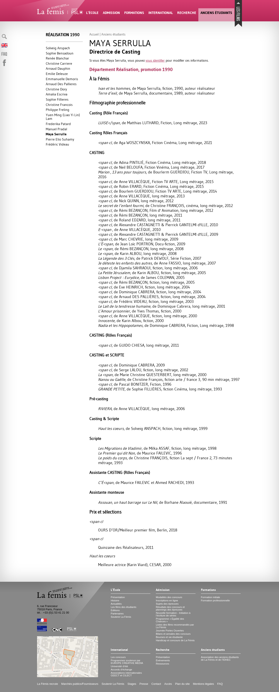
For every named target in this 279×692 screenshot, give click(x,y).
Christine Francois (59, 104)
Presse (144, 683)
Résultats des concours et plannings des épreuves (170, 608)
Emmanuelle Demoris (62, 79)
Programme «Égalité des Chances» (170, 620)
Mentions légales (203, 683)
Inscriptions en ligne (167, 600)
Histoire (115, 600)
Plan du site (182, 683)
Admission (111, 12)
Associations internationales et (126, 674)
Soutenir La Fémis (121, 617)
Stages (132, 683)
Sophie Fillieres (57, 99)
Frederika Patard (58, 124)
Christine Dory (56, 89)
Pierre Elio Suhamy (60, 139)
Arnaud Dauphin (58, 68)
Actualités (116, 603)
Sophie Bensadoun (59, 53)
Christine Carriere (59, 63)
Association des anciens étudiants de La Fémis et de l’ (220, 658)
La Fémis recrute (47, 683)
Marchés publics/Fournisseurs (79, 683)
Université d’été (119, 666)
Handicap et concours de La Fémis (175, 640)
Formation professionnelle (215, 600)
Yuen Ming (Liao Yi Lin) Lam (63, 117)
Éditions (115, 610)
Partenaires (117, 613)
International (160, 12)
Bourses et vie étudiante (169, 637)
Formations (134, 12)
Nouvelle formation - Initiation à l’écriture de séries (173, 614)
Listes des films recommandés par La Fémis (175, 626)
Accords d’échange (121, 669)
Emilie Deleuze (57, 73)
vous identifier (155, 60)
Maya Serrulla (56, 134)
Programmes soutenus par (127, 661)
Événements (163, 660)
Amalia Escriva (56, 94)
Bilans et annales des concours (173, 634)
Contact (156, 683)
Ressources (162, 663)
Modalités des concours (169, 597)
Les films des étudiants (123, 607)
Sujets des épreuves (167, 603)
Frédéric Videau (57, 144)
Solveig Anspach (58, 48)
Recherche (186, 12)
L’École (92, 12)
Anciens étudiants (216, 12)
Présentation (118, 597)
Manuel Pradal (56, 129)
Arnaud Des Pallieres (61, 84)
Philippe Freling (57, 109)
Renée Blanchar (57, 58)
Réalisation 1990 (63, 34)
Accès (168, 683)
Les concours (118, 657)
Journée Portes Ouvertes (170, 630)
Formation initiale (210, 597)
